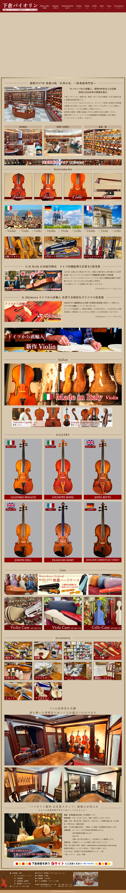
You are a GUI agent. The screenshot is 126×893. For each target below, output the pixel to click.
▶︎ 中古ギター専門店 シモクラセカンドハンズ (50, 873)
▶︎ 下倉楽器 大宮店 (41, 876)
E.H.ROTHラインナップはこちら (109, 288)
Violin (11, 231)
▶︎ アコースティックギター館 (19, 886)
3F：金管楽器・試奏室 (21, 881)
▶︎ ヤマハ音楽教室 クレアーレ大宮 (46, 881)
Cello (37, 231)
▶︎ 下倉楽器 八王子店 (42, 878)
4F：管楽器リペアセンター (22, 884)
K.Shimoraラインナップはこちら (109, 316)
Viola (26, 231)
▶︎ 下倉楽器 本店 (16, 873)
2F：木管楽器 (18, 878)
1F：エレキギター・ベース (22, 876)
